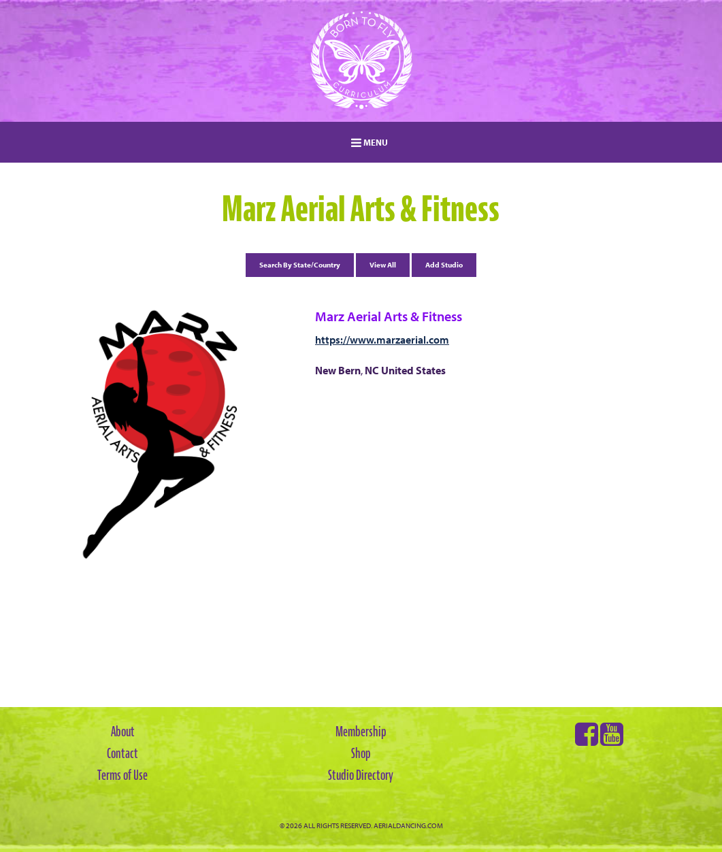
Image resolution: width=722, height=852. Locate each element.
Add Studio (444, 264)
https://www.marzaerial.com (382, 339)
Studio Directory (360, 775)
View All (383, 264)
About (123, 731)
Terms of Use (122, 775)
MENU (369, 142)
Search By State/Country (299, 264)
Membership (361, 731)
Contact (122, 753)
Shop (361, 753)
